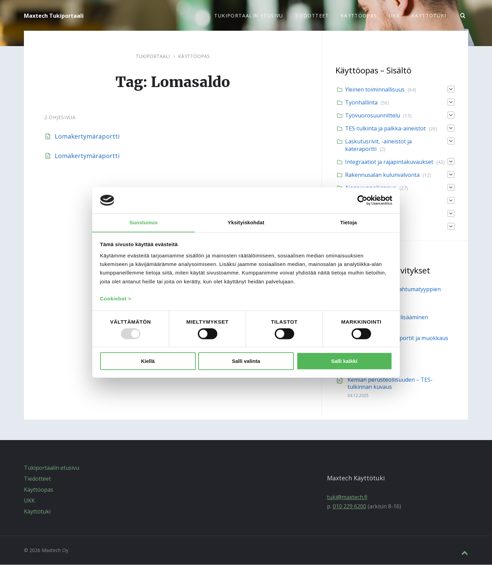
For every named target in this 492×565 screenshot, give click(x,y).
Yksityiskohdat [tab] (246, 222)
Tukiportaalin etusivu (51, 468)
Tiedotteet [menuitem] (312, 15)
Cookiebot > (116, 299)
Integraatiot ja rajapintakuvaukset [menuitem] (389, 162)
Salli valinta (246, 361)
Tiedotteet (37, 479)
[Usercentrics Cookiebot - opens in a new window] (362, 200)
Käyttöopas (194, 56)
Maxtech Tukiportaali (54, 15)
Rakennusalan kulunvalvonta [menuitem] (382, 175)
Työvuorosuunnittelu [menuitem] (372, 115)
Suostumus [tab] (143, 222)
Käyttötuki (37, 511)
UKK (29, 501)
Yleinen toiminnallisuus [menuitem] (375, 90)
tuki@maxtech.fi (347, 497)
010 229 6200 (349, 506)
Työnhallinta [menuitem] (361, 103)
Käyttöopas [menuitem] (359, 15)
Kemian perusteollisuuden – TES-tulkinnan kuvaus (390, 383)
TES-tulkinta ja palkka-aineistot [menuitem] (385, 128)
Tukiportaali (153, 56)
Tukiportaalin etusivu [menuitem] (248, 15)
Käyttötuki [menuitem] (428, 15)
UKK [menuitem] (394, 15)
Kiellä (147, 361)
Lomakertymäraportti (87, 136)
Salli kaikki (344, 361)
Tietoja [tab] (348, 222)
